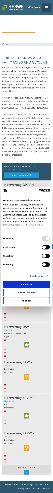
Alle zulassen (26, 284)
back (6, 44)
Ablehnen (26, 301)
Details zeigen (37, 276)
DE (37, 7)
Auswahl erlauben (26, 292)
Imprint (36, 488)
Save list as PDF (22, 175)
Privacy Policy (24, 488)
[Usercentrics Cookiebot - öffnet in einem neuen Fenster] (38, 190)
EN (30, 7)
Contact (45, 488)
